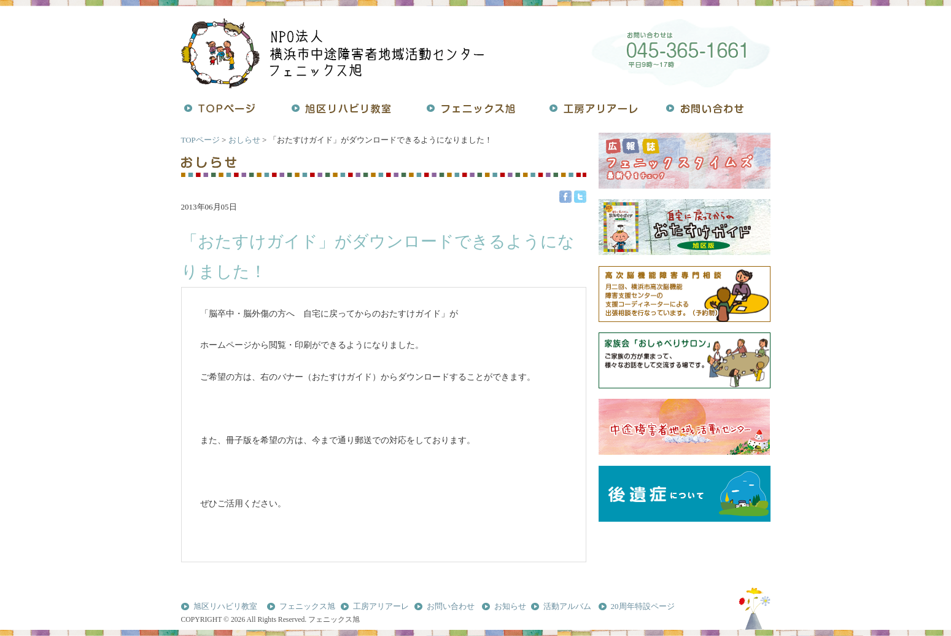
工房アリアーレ (381, 606)
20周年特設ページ (643, 606)
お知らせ (510, 606)
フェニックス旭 (307, 606)
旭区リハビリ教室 (225, 606)
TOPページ (200, 139)
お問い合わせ (451, 606)
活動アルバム (567, 606)
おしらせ (244, 139)
